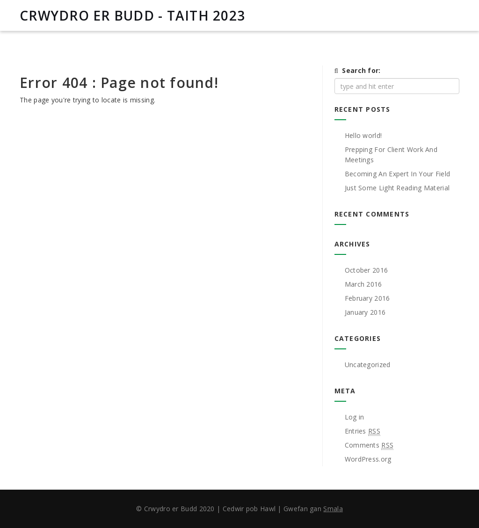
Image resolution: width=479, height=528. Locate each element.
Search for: (361, 70)
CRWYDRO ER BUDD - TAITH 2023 (132, 15)
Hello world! (363, 135)
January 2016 (365, 312)
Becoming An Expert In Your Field (397, 173)
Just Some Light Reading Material (397, 187)
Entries (362, 431)
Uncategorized (368, 364)
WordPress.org (368, 459)
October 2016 (366, 270)
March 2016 (363, 284)
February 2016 (367, 298)
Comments (369, 445)
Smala (333, 508)
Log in (354, 416)
